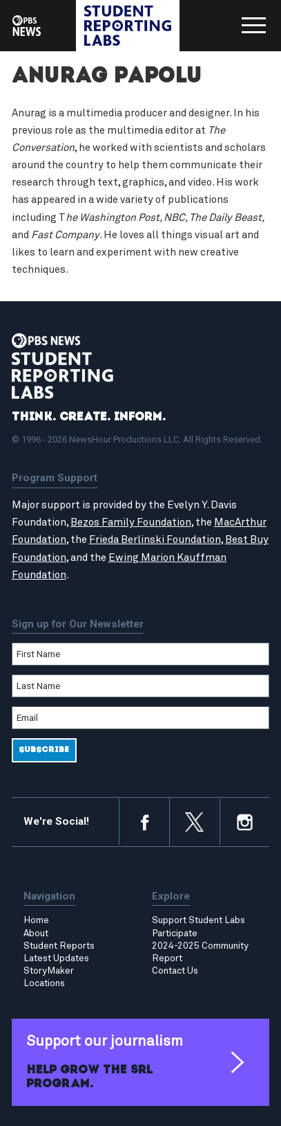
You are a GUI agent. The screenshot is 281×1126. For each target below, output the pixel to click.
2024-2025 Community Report (200, 952)
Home (36, 920)
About (35, 933)
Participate (174, 933)
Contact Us (175, 971)
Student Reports (59, 946)
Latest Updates (56, 958)
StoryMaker (48, 971)
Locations (44, 983)
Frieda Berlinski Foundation (155, 540)
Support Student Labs (198, 920)
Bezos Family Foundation (130, 522)
